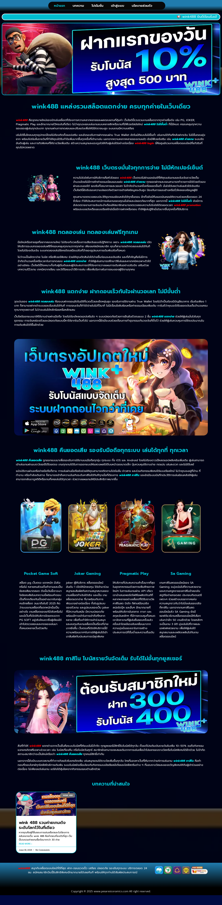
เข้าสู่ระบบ (117, 6)
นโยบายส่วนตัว (142, 6)
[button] (108, 94)
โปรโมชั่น (97, 6)
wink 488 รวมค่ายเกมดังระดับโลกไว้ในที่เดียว (42, 826)
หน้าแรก (59, 6)
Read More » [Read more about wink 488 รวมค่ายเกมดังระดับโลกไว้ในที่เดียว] (25, 845)
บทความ (78, 6)
